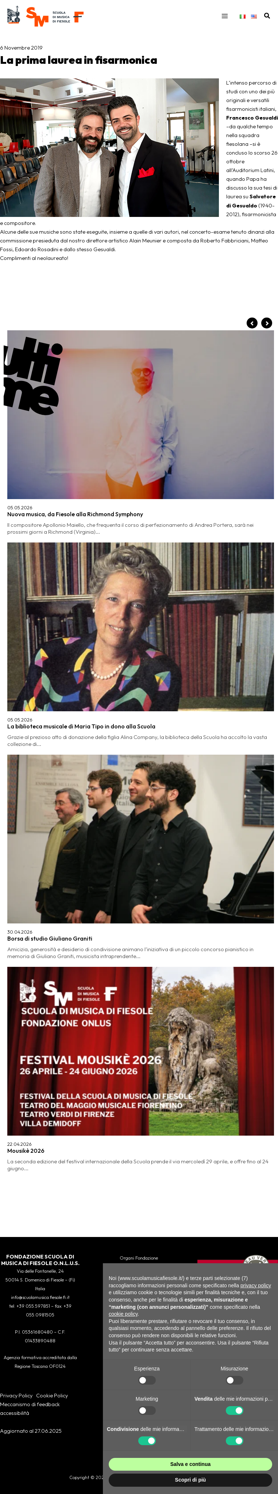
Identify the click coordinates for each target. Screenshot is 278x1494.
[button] (267, 18)
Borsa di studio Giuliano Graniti (49, 462)
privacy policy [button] (255, 1285)
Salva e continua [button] (190, 1464)
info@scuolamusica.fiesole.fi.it (40, 1297)
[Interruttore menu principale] (224, 18)
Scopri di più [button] (190, 1480)
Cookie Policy (52, 1395)
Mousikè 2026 (26, 514)
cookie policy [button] (123, 1314)
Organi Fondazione (139, 1258)
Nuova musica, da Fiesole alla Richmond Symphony (75, 358)
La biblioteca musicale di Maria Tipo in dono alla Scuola (81, 410)
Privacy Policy (16, 1395)
